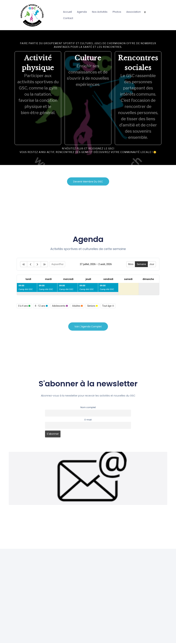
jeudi (88, 279)
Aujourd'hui (57, 264)
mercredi (68, 279)
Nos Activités (99, 12)
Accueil (67, 12)
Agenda (82, 12)
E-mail (88, 419)
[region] (88, 97)
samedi (128, 279)
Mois (130, 264)
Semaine (141, 264)
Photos (117, 12)
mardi (48, 279)
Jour (151, 264)
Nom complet (88, 407)
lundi (28, 279)
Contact (68, 18)
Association (133, 12)
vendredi (108, 279)
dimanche (148, 279)
